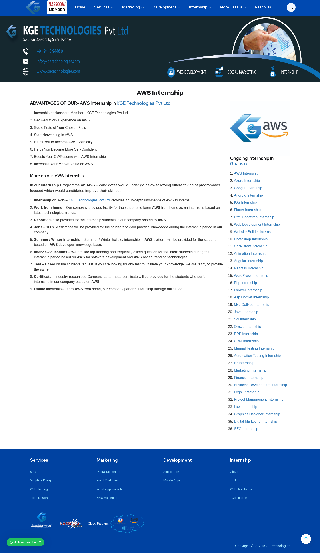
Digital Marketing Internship (255, 421)
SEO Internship (246, 428)
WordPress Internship (251, 275)
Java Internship (246, 312)
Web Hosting (39, 489)
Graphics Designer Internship (257, 414)
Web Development (243, 489)
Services (102, 7)
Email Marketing (108, 480)
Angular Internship (248, 261)
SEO (33, 472)
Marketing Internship (250, 370)
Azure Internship (247, 180)
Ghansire (239, 164)
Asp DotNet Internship (251, 297)
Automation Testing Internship (257, 355)
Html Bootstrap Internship (254, 217)
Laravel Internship (248, 290)
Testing (235, 480)
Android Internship (248, 195)
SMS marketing (107, 498)
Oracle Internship (247, 326)
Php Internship (245, 282)
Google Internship (248, 188)
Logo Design (39, 498)
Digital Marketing (108, 472)
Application (171, 472)
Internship (198, 7)
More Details (231, 7)
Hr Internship (244, 363)
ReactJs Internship (249, 268)
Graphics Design (41, 480)
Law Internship (245, 406)
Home (80, 7)
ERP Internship (246, 334)
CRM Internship (246, 341)
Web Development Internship (257, 224)
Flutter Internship (247, 210)
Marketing (131, 7)
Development (164, 7)
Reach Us (263, 7)
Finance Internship (248, 377)
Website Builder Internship (254, 231)
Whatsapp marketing (111, 489)
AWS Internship (246, 173)
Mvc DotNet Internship (251, 304)
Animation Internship (250, 253)
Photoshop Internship (251, 239)
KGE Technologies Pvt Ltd (143, 103)
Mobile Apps (171, 480)
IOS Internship (245, 202)
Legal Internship (246, 392)
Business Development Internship (260, 385)
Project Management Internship (258, 399)
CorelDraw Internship (250, 246)
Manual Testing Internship (254, 348)
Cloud (234, 472)
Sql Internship (245, 319)
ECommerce (238, 498)
